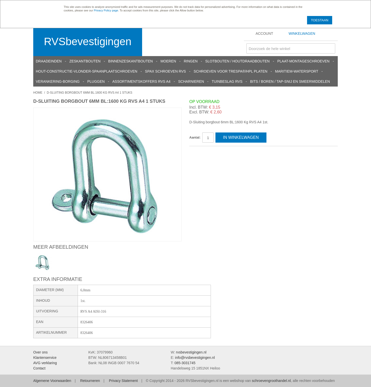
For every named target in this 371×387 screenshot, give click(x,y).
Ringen (190, 61)
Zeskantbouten (84, 61)
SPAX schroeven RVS (165, 71)
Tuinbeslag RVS (227, 81)
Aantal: (194, 137)
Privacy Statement (123, 381)
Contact (39, 368)
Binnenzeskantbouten (130, 61)
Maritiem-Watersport (296, 71)
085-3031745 (184, 363)
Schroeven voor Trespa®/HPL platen (230, 71)
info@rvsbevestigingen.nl (195, 358)
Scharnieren (191, 81)
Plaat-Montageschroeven (303, 61)
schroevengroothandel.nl (271, 381)
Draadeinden (49, 61)
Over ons (40, 352)
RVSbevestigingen (87, 41)
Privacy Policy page (106, 10)
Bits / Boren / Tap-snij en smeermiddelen (290, 81)
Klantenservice (45, 358)
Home (37, 92)
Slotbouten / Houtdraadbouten (237, 61)
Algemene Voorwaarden (52, 381)
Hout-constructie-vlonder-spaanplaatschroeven (86, 71)
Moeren (168, 61)
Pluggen (96, 81)
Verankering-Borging (58, 81)
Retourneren (90, 381)
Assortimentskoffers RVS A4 (141, 81)
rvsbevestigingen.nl (191, 352)
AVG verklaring (45, 363)
